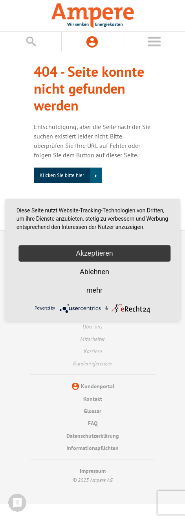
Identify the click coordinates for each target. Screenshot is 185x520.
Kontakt (92, 398)
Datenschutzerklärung (92, 435)
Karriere (93, 351)
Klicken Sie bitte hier (62, 175)
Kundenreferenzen (92, 363)
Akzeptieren (94, 253)
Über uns (92, 326)
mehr (94, 290)
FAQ (92, 423)
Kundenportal (97, 386)
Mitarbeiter (92, 339)
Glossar (92, 411)
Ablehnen (94, 271)
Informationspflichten (92, 448)
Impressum (93, 470)
